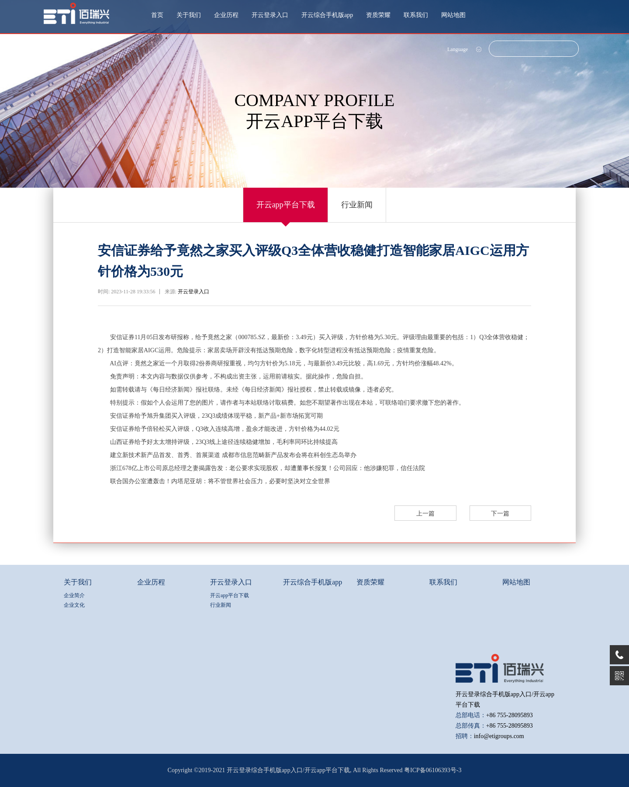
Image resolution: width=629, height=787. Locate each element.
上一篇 (426, 513)
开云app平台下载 (285, 204)
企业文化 (74, 605)
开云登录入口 (270, 15)
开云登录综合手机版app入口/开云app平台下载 (288, 770)
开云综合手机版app (327, 15)
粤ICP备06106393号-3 (432, 770)
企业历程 (226, 15)
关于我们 (188, 15)
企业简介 (74, 595)
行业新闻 (357, 204)
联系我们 (416, 15)
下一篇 (500, 513)
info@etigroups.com (499, 736)
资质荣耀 (378, 15)
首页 (157, 15)
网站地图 (453, 15)
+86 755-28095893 (509, 715)
